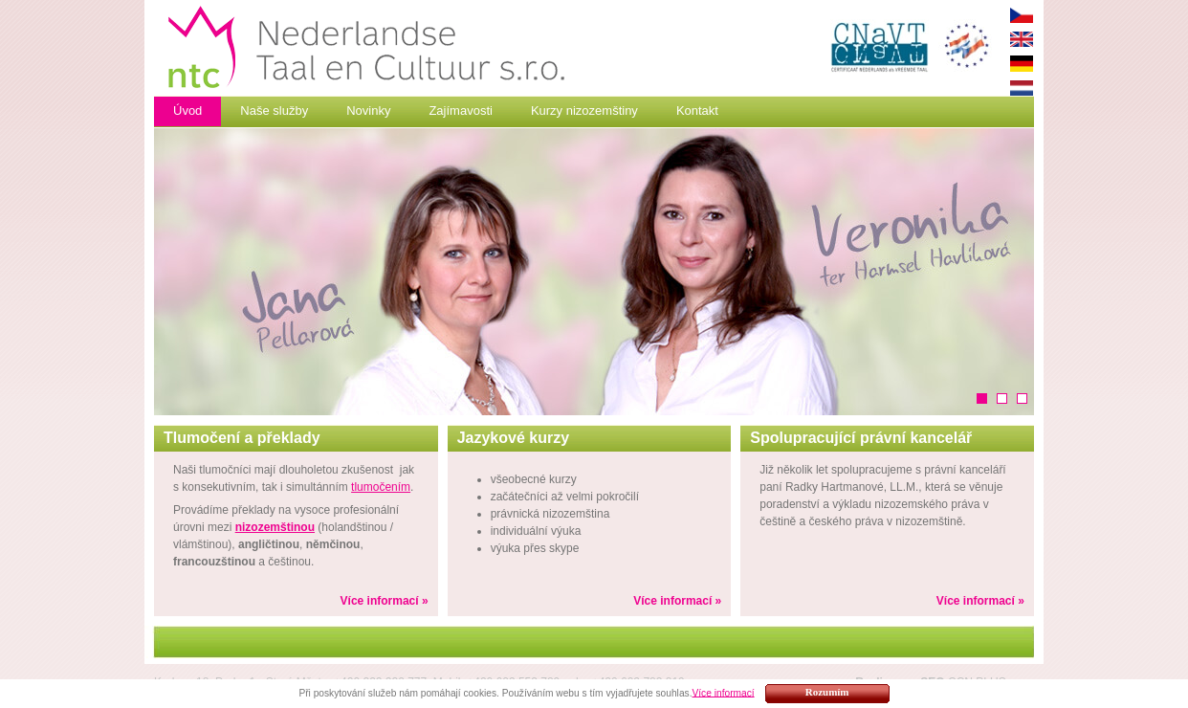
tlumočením (380, 487)
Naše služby (274, 110)
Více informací (723, 692)
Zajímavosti (460, 110)
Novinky (368, 110)
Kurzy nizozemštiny (584, 110)
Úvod (187, 110)
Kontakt (697, 110)
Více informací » (385, 601)
